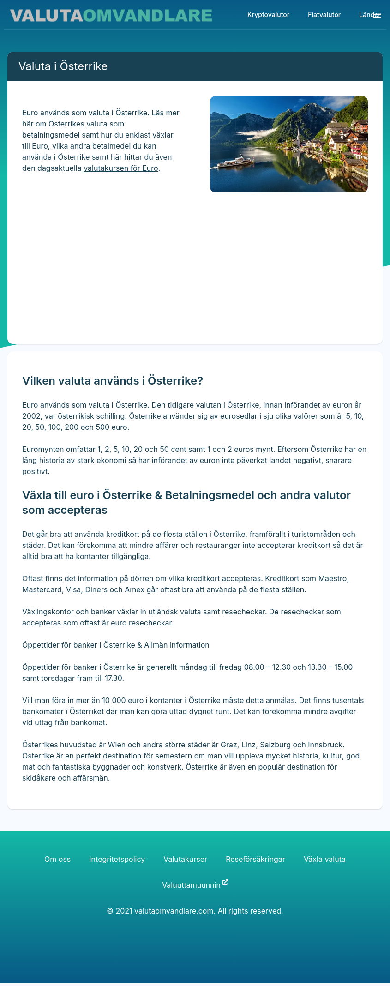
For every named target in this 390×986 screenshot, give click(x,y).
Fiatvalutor (324, 14)
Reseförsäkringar (255, 859)
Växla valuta (325, 859)
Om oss (57, 859)
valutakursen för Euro (121, 168)
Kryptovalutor (268, 14)
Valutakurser (185, 859)
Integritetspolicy (117, 859)
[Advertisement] (186, 279)
